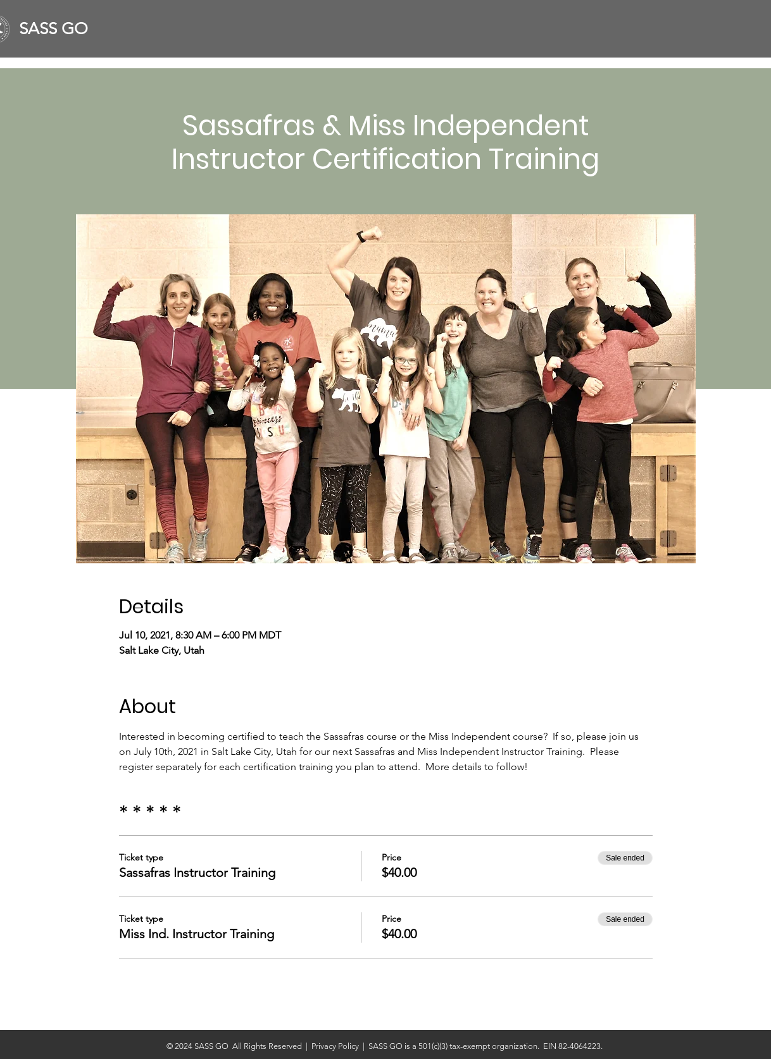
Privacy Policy (337, 1046)
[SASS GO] (58, 29)
